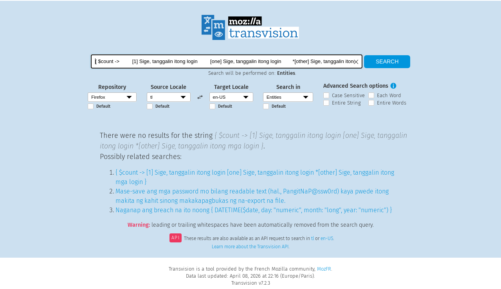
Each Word (389, 95)
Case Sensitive (348, 95)
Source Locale (168, 87)
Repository (112, 87)
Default (103, 106)
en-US (327, 238)
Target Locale (231, 87)
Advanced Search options (355, 86)
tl (312, 238)
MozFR (324, 269)
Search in (288, 87)
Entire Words (391, 103)
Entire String (346, 103)
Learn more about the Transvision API (250, 246)
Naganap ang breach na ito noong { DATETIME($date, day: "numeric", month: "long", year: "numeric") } (253, 210)
